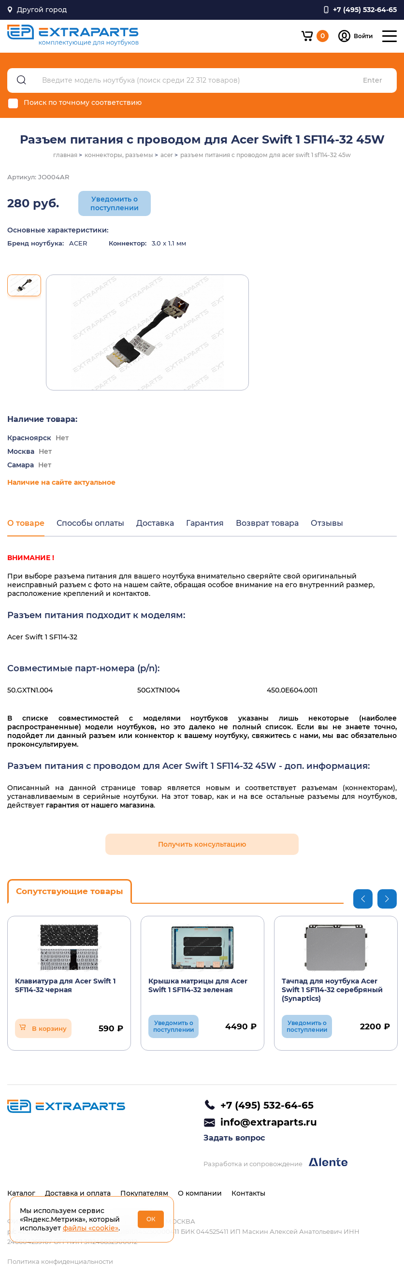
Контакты (248, 1193)
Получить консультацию (202, 844)
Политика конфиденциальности (60, 1261)
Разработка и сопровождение (275, 1162)
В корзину (49, 1028)
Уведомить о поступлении (114, 203)
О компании (200, 1193)
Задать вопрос (234, 1137)
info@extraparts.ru (268, 1122)
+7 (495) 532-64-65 (267, 1105)
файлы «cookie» (90, 1228)
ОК (151, 1219)
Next (387, 899)
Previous (363, 899)
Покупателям (144, 1193)
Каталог (21, 1193)
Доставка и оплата (78, 1193)
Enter (372, 80)
